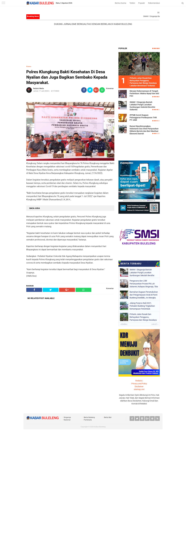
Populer (141, 3)
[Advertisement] (93, 36)
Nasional (67, 420)
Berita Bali (107, 417)
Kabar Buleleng (100, 427)
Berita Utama (120, 3)
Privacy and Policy (139, 383)
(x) (158, 12)
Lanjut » (154, 324)
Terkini (132, 3)
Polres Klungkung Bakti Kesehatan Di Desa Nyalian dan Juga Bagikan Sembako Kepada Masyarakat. (66, 77)
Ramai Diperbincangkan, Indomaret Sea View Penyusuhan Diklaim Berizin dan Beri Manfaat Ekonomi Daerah (144, 130)
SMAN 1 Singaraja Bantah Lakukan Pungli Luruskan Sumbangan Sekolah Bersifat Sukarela (142, 106)
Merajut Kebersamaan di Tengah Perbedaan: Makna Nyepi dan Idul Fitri (144, 93)
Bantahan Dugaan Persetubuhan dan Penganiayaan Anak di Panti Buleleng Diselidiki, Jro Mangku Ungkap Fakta (144, 295)
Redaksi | (139, 381)
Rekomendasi (154, 3)
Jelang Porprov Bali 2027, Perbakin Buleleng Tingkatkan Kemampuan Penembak (142, 306)
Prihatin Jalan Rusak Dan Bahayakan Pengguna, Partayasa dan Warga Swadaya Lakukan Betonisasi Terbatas (143, 317)
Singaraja (67, 417)
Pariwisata (88, 420)
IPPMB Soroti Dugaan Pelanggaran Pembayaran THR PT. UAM (143, 117)
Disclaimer (139, 386)
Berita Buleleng (89, 417)
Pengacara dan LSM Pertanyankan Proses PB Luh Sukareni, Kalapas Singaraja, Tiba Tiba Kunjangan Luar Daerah (144, 284)
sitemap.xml (139, 389)
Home (28, 66)
